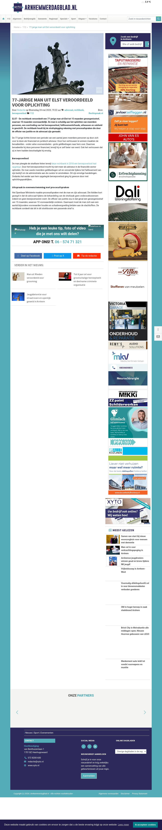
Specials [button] (63, 19)
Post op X (57, 255)
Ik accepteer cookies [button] (145, 825)
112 (8, 19)
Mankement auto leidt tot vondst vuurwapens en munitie (133, 697)
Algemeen (17, 19)
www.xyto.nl (33, 798)
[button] (13, 745)
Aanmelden (89, 808)
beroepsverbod (19, 113)
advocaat (69, 110)
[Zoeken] (158, 18)
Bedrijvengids (29, 19)
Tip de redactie (87, 255)
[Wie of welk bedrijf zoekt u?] (132, 44)
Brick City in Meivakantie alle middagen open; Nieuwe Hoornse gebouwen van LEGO (135, 663)
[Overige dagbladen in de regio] (130, 784)
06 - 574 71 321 (68, 242)
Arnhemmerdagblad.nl (51, 7)
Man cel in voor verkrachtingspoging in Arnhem (132, 560)
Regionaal (53, 19)
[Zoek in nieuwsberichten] (141, 18)
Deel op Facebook (28, 255)
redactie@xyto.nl (36, 794)
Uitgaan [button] (81, 19)
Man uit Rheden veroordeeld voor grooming (35, 278)
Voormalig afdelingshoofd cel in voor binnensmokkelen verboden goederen (135, 619)
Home (17, 27)
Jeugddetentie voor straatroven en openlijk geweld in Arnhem (39, 298)
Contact (103, 19)
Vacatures (93, 19)
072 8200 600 (34, 790)
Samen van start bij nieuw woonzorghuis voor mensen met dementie (134, 539)
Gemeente (42, 19)
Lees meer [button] (123, 824)
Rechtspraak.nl (96, 113)
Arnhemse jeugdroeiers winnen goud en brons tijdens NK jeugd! (135, 577)
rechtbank (79, 110)
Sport (73, 19)
